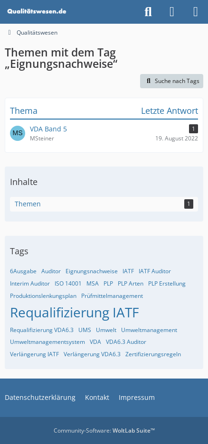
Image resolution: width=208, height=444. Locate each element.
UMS (84, 330)
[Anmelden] (171, 12)
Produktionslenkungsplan (43, 296)
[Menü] (195, 11)
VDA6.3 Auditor (126, 342)
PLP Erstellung (167, 283)
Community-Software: (104, 430)
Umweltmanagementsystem (47, 342)
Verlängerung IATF (34, 354)
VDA (95, 342)
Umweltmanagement (149, 330)
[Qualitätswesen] (37, 11)
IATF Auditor (155, 271)
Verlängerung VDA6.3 (92, 354)
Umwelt (106, 330)
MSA (92, 283)
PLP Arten (130, 283)
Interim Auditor (30, 283)
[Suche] (148, 11)
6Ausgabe (23, 271)
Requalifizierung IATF (74, 312)
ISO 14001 (68, 283)
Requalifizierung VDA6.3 (42, 330)
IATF (128, 271)
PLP (108, 283)
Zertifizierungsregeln (153, 354)
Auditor (51, 271)
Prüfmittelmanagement (112, 296)
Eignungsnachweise (92, 271)
